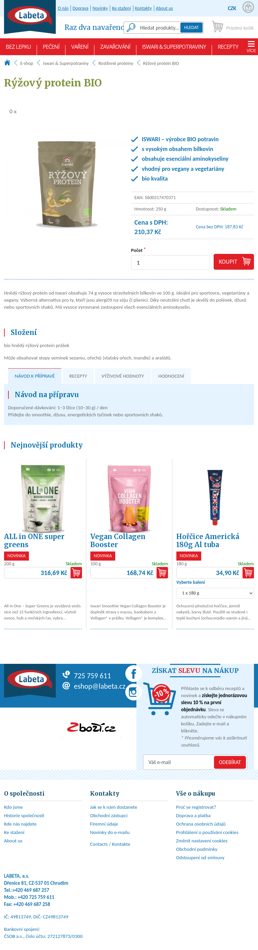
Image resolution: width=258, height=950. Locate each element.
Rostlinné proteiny (115, 63)
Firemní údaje (104, 824)
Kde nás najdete (20, 824)
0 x (10, 111)
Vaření (80, 49)
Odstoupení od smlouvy (200, 857)
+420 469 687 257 (31, 890)
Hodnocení (171, 376)
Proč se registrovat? (196, 807)
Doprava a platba (193, 815)
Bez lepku (18, 49)
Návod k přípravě (35, 376)
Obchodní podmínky (196, 849)
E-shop (26, 63)
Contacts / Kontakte (110, 844)
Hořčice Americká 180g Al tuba (207, 540)
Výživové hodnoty (122, 376)
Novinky (100, 8)
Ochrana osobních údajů (201, 824)
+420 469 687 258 (31, 904)
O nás (63, 8)
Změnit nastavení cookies (201, 841)
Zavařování (115, 49)
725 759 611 (86, 675)
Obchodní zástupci (109, 815)
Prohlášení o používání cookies (207, 832)
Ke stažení (121, 8)
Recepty (228, 49)
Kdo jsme (13, 807)
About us (164, 8)
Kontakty (143, 8)
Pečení (51, 49)
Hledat (191, 27)
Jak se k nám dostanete (113, 807)
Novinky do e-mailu (110, 832)
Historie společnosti (24, 815)
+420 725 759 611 (36, 897)
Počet (136, 250)
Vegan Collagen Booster (117, 540)
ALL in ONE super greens (34, 540)
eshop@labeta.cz (93, 686)
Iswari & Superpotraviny (174, 49)
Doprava (80, 8)
